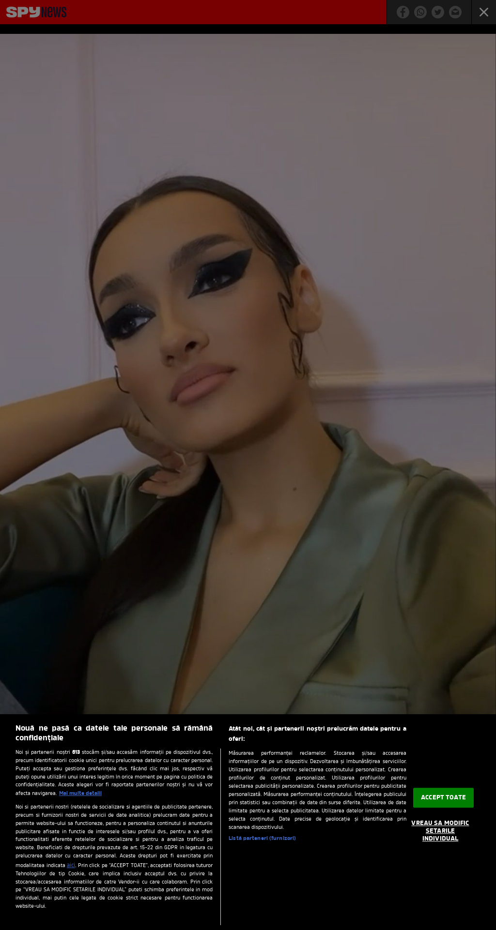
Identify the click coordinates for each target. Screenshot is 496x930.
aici (71, 865)
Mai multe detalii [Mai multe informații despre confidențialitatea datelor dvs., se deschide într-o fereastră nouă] (80, 793)
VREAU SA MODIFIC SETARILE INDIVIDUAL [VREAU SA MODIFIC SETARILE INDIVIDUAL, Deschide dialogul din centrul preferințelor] (440, 831)
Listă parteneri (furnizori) (262, 838)
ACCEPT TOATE (443, 798)
